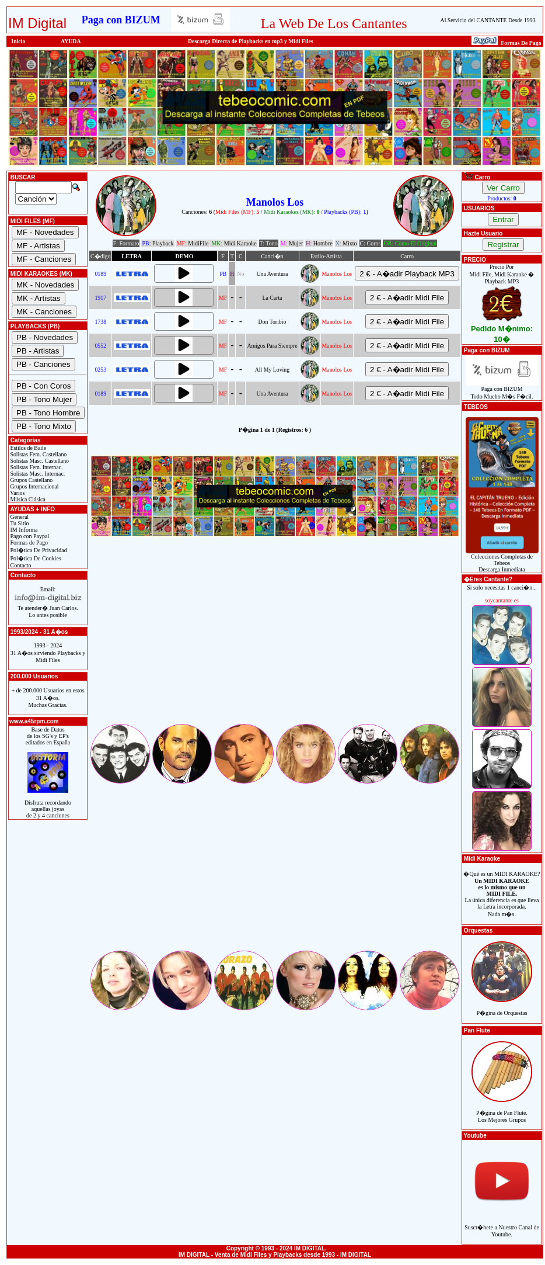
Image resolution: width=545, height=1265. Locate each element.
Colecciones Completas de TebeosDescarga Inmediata (502, 560)
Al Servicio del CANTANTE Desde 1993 (488, 20)
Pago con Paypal (29, 536)
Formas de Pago (28, 542)
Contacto (20, 565)
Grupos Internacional (34, 486)
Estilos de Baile (27, 448)
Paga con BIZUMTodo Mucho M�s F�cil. (502, 390)
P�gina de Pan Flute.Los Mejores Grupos (501, 1110)
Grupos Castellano (31, 480)
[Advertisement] (275, 640)
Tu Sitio (19, 523)
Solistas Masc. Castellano (39, 461)
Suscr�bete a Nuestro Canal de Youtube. (501, 1224)
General (19, 517)
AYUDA (71, 41)
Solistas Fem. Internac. (35, 467)
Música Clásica (27, 499)
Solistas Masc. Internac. (37, 473)
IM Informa (23, 529)
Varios (17, 493)
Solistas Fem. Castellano (38, 454)
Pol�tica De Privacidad (38, 550)
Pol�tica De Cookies (35, 558)
